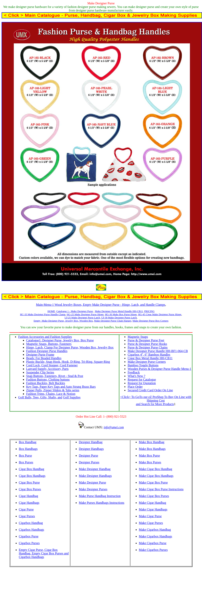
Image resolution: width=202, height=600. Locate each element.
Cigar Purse (26, 509)
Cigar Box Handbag (31, 469)
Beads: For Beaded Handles (43, 358)
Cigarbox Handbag (31, 523)
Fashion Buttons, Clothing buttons (48, 379)
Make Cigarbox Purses (153, 549)
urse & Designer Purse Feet (146, 340)
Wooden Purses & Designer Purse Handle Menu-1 (159, 368)
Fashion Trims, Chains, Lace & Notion (50, 393)
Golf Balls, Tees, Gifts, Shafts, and (40, 397)
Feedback (134, 372)
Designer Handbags (91, 448)
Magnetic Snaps (138, 336)
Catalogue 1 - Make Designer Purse (74, 311)
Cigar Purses (27, 516)
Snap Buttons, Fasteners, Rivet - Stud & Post (54, 376)
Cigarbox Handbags (31, 529)
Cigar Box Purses (30, 489)
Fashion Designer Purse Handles (46, 351)
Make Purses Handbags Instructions (101, 502)
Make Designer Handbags (95, 475)
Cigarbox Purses (29, 543)
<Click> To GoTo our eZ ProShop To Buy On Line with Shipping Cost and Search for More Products (155, 400)
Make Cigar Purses (151, 523)
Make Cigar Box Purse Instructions (161, 489)
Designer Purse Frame (40, 354)
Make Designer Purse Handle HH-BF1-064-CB (158, 351)
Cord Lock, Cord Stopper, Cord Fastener (52, 365)
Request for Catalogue (142, 379)
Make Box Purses (150, 462)
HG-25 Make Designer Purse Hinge (85, 314)
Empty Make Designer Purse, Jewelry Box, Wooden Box (63, 320)
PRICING (149, 311)
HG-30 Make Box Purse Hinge (121, 314)
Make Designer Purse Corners (147, 361)
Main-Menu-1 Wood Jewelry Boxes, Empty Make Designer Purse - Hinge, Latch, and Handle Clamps (100, 304)
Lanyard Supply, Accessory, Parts (47, 368)
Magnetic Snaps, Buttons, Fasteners (48, 344)
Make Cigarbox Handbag (155, 529)
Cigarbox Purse (28, 536)
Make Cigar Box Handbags (156, 475)
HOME (51, 311)
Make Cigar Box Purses (154, 496)
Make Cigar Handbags (153, 509)
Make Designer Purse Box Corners (150, 320)
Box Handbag (27, 442)
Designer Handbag (91, 442)
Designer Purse (88, 455)
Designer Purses (89, 462)
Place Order (135, 386)
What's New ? (136, 376)
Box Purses (26, 462)
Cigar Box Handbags (32, 475)
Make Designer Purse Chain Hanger (112, 320)
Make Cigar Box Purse (153, 482)
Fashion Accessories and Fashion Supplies (45, 336)
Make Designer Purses (93, 489)
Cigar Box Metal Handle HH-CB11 (150, 358)
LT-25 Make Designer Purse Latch (82, 317)
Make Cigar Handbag (152, 502)
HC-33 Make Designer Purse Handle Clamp (42, 314)
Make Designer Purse (92, 482)
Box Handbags (28, 448)
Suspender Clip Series (40, 372)
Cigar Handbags (29, 502)
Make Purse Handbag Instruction (100, 496)
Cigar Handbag (28, 496)
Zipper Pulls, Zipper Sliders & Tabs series (52, 390)
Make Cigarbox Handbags (155, 536)
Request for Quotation (142, 383)
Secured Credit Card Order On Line (150, 390)
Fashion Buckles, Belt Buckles (45, 383)
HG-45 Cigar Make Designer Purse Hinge (159, 314)
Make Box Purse (149, 455)
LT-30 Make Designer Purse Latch (119, 317)
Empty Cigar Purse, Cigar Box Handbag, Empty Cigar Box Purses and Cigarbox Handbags (44, 553)
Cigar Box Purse (29, 482)
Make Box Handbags (152, 448)
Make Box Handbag (151, 442)
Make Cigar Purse (150, 516)
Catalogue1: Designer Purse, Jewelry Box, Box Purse (60, 340)
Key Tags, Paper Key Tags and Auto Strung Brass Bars (61, 386)
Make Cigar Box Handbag (155, 469)
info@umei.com (114, 427)
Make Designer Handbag (95, 469)
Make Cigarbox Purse (153, 543)
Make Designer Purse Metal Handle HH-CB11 (119, 311)
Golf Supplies (71, 397)
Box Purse (25, 455)
